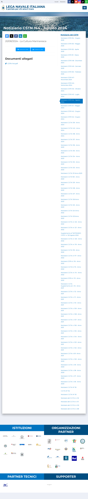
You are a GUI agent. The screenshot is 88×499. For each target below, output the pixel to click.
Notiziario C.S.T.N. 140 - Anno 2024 (70, 129)
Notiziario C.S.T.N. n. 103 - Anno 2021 (71, 343)
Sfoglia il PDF (23, 49)
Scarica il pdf (38, 49)
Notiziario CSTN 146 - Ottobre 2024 (71, 90)
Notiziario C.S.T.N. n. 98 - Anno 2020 (71, 371)
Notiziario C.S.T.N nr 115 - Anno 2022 (71, 268)
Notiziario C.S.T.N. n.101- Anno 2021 (70, 354)
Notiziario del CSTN (69, 35)
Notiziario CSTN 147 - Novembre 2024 (68, 78)
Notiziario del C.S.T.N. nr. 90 (70, 405)
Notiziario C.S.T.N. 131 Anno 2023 (71, 173)
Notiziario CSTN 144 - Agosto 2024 (70, 101)
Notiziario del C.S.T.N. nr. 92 (70, 398)
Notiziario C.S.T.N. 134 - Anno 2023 (70, 157)
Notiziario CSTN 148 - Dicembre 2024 (71, 61)
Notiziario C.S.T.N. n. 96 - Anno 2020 (71, 383)
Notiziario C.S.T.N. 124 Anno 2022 (70, 212)
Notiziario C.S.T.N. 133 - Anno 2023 (70, 169)
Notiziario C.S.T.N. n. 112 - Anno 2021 (71, 292)
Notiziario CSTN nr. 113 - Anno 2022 (70, 279)
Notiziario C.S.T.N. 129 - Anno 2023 (70, 183)
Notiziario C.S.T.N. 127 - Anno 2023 (70, 195)
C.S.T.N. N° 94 (65, 391)
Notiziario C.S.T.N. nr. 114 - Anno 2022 (71, 273)
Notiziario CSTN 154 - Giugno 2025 (70, 39)
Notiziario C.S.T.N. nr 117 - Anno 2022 (71, 257)
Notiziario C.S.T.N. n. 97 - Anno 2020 (71, 377)
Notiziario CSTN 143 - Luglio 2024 (70, 95)
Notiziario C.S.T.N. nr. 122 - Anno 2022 (71, 223)
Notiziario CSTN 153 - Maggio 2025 (70, 45)
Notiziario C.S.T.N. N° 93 (68, 394)
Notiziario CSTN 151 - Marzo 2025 (70, 56)
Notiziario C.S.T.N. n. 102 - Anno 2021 (71, 349)
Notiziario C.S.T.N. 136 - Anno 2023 (70, 146)
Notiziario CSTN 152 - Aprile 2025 (70, 50)
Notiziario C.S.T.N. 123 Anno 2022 (70, 217)
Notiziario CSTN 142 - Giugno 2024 (70, 112)
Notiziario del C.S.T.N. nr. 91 (70, 401)
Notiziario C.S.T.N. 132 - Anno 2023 (70, 163)
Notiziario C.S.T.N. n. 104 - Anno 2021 (71, 337)
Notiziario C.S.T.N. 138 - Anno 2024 (70, 135)
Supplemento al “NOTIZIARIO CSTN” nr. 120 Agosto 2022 (71, 234)
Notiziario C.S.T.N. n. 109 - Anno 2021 (71, 309)
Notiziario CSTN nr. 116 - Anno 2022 (71, 262)
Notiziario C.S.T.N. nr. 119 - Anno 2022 (71, 245)
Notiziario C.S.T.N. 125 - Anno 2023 (70, 206)
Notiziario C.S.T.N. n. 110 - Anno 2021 (71, 304)
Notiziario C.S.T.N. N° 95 (68, 387)
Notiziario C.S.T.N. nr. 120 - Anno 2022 (71, 240)
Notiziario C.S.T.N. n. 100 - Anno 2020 (71, 360)
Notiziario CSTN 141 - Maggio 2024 (70, 107)
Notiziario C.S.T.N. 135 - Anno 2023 (70, 152)
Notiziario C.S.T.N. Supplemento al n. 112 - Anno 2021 (70, 286)
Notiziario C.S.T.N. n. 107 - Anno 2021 (71, 321)
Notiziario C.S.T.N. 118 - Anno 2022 (70, 251)
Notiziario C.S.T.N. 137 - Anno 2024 (70, 140)
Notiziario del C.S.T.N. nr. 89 (70, 409)
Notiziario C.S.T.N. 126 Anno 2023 (70, 200)
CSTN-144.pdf (11, 64)
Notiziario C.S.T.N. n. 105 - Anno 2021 (71, 332)
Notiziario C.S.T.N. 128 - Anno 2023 (70, 189)
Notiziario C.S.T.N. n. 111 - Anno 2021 (71, 298)
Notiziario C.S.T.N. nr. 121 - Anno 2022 (71, 228)
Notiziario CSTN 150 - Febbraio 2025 (71, 73)
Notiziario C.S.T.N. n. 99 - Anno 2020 (71, 366)
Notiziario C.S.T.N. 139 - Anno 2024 (70, 123)
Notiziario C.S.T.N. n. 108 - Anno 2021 (71, 315)
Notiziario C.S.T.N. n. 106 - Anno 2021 (71, 326)
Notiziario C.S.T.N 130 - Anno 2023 (70, 178)
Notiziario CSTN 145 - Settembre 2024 (68, 84)
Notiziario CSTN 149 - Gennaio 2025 (71, 67)
